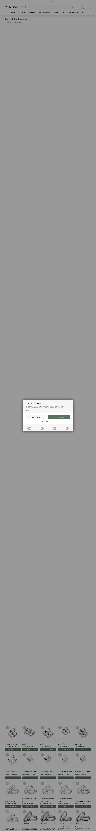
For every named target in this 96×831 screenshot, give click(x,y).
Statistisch (67, 427)
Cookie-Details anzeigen (48, 421)
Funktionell (54, 427)
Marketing (42, 427)
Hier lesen (28, 410)
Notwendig (29, 427)
